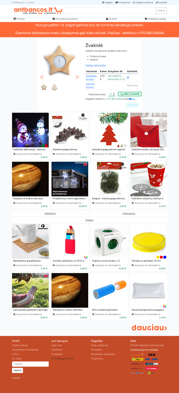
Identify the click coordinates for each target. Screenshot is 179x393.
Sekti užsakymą (99, 345)
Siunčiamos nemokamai (25, 349)
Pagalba (107, 2)
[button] (42, 77)
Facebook (56, 349)
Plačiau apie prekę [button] (95, 65)
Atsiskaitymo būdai (144, 349)
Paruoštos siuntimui (65, 19)
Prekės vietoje (20, 345)
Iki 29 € (111, 19)
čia (132, 99)
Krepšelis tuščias (155, 19)
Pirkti (16, 341)
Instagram (57, 354)
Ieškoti (161, 10)
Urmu (15, 354)
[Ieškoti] (30, 364)
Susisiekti (161, 2)
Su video (17, 358)
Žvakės (89, 220)
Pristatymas (122, 2)
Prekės (19, 19)
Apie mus (56, 345)
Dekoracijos (129, 213)
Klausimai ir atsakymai (103, 354)
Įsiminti (132, 105)
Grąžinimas (97, 358)
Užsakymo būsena (143, 2)
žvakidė (16, 378)
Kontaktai (96, 349)
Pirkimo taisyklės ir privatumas (147, 345)
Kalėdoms (50, 213)
